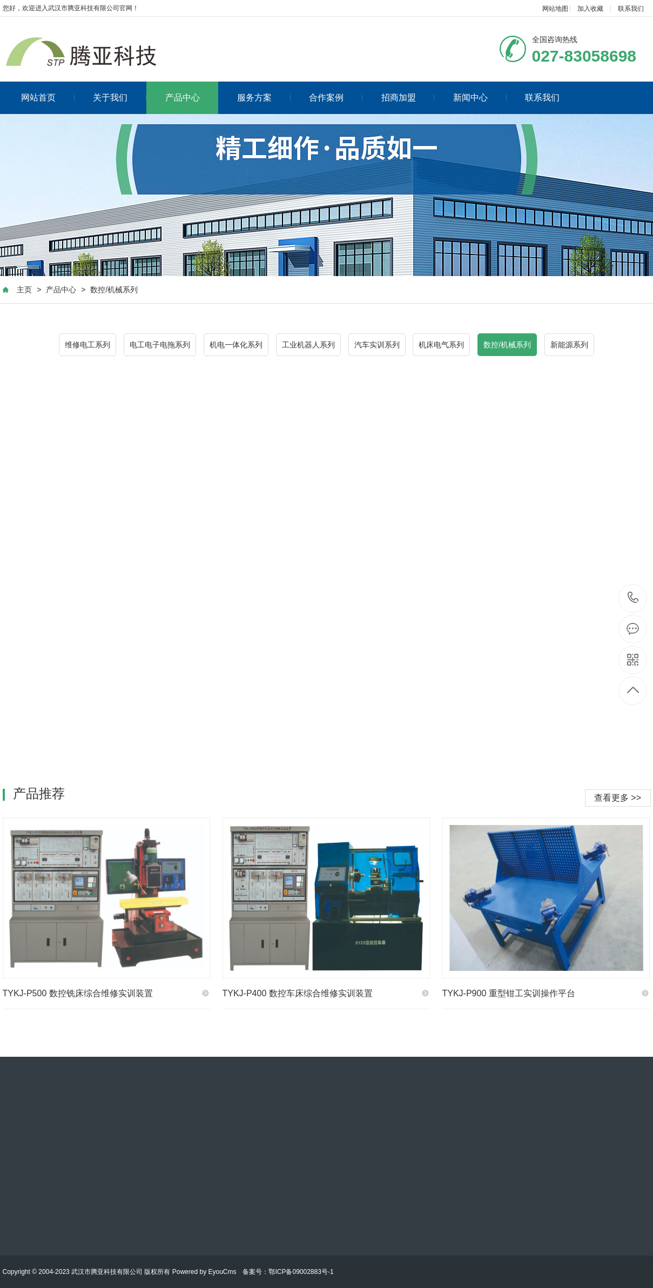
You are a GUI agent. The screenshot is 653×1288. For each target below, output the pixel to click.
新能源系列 (569, 344)
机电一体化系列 (236, 344)
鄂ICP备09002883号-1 (300, 1272)
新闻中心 (480, 97)
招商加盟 (408, 97)
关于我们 (119, 97)
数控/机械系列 (114, 289)
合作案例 (335, 97)
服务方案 (264, 97)
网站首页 (48, 97)
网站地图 (555, 8)
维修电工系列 (87, 344)
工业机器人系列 (308, 344)
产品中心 (182, 97)
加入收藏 (590, 8)
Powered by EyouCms (203, 1272)
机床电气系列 (441, 344)
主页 (24, 289)
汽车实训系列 (377, 344)
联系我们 (631, 8)
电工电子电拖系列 (160, 344)
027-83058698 (633, 598)
